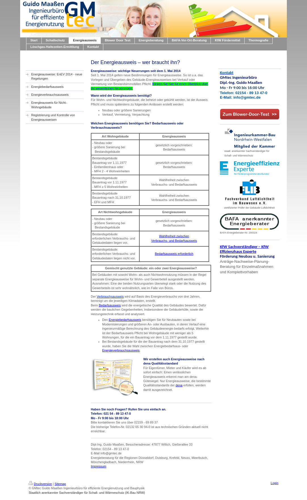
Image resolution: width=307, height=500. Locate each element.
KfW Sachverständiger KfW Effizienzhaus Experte (244, 249)
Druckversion (40, 484)
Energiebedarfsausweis (125, 319)
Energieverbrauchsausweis (121, 350)
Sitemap (60, 484)
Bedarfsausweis (110, 305)
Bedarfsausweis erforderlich (174, 253)
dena (179, 385)
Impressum (98, 466)
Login (274, 483)
